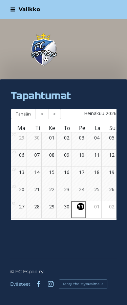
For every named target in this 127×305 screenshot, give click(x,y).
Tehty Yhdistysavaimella (83, 284)
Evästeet (20, 284)
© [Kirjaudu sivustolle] (12, 272)
